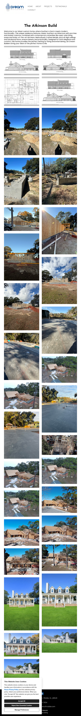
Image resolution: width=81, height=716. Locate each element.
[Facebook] (42, 693)
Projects (48, 6)
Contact (32, 10)
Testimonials (61, 6)
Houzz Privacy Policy (11, 690)
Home (30, 6)
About (38, 6)
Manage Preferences (22, 710)
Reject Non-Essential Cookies (22, 705)
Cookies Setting (43, 712)
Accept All (21, 701)
